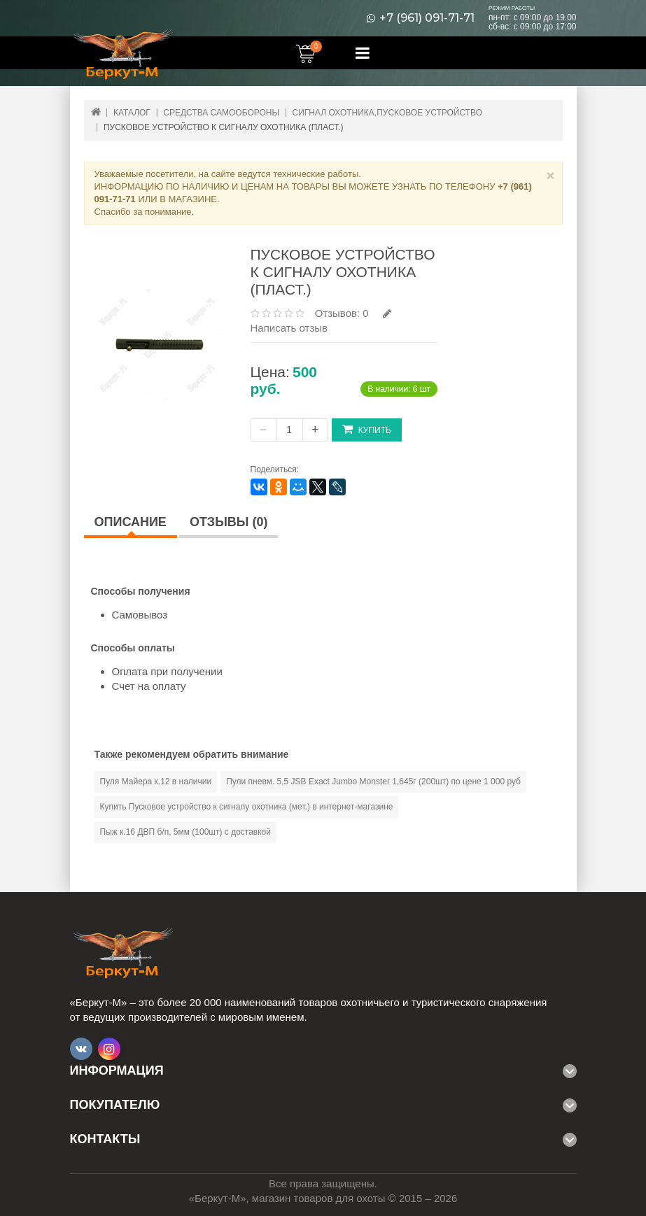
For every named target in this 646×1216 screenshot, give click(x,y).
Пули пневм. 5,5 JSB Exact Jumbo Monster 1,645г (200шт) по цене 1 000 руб (373, 781)
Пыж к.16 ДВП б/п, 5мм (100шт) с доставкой (186, 832)
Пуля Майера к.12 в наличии (156, 781)
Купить (366, 429)
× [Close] (550, 175)
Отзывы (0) (229, 522)
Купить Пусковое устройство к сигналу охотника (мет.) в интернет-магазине (246, 807)
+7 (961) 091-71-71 (427, 18)
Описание (130, 522)
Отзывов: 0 (342, 313)
